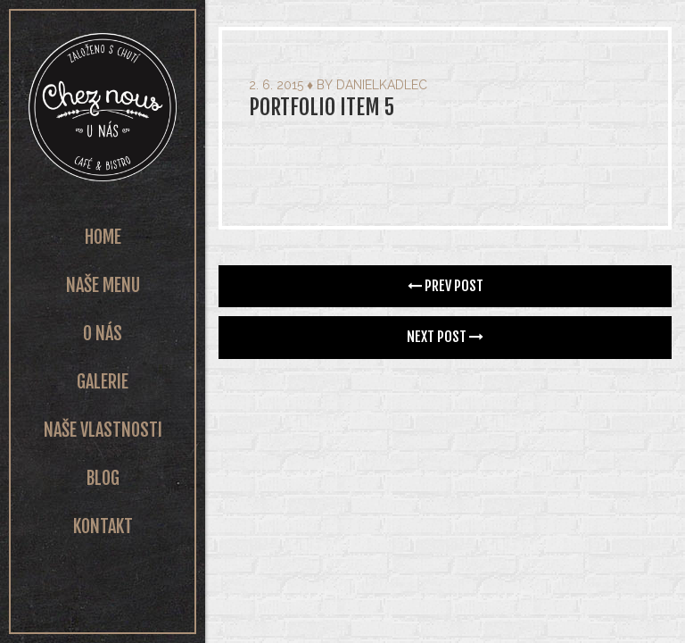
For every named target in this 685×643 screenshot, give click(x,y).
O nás (102, 333)
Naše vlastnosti (103, 430)
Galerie (102, 382)
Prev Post (445, 286)
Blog (103, 478)
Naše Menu (103, 285)
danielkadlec (381, 85)
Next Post (445, 337)
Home (103, 237)
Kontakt (103, 526)
